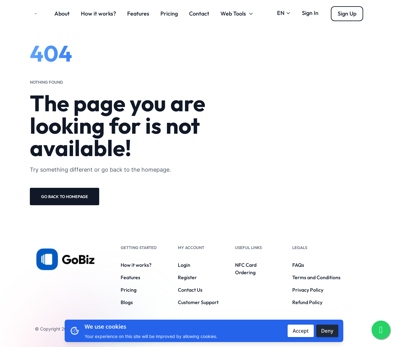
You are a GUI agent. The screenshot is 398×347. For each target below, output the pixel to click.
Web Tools (236, 13)
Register (187, 277)
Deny (327, 330)
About (62, 13)
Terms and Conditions (316, 277)
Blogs (127, 302)
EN (284, 12)
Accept (300, 330)
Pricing (169, 13)
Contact (199, 13)
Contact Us (190, 290)
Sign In (310, 12)
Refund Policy (307, 302)
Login (184, 265)
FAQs (298, 265)
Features (138, 13)
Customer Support (198, 302)
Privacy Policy (307, 290)
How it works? (98, 13)
